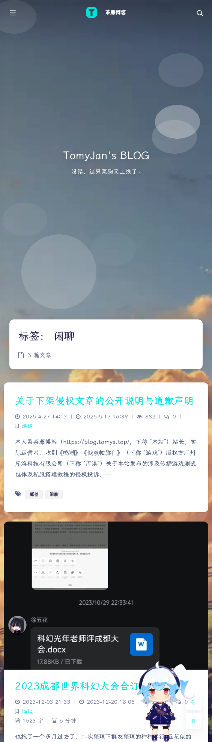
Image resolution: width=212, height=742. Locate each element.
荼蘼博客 (115, 12)
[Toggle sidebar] (12, 12)
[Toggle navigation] (199, 12)
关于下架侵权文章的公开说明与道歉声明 (104, 400)
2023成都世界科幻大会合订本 (82, 686)
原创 (34, 494)
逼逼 (27, 426)
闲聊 (54, 494)
